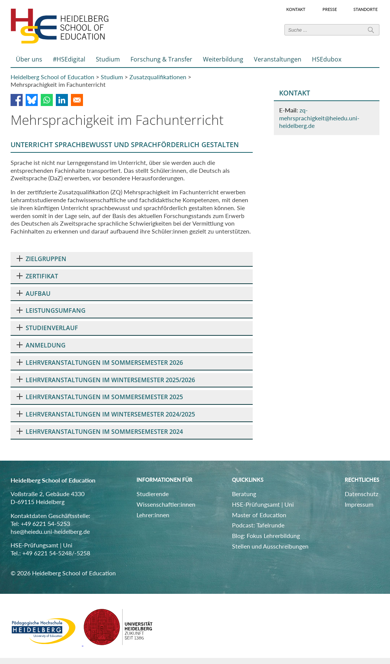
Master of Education (259, 514)
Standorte (365, 9)
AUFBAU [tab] (34, 293)
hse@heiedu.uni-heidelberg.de (50, 531)
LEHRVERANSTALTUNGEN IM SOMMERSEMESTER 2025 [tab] (100, 397)
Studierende (153, 493)
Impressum (359, 504)
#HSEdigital (69, 59)
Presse (329, 9)
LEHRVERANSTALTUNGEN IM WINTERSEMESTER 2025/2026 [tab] (106, 380)
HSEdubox (326, 59)
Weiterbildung (223, 59)
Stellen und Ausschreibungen (270, 546)
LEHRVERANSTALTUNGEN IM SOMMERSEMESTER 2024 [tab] (100, 431)
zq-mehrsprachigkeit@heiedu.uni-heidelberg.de (319, 117)
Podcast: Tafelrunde (258, 525)
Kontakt (296, 9)
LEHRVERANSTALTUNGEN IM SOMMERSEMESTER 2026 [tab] (100, 362)
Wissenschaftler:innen (166, 504)
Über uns (29, 59)
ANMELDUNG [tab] (41, 345)
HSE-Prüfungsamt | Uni (263, 504)
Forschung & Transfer (161, 59)
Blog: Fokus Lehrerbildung (266, 535)
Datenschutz (361, 493)
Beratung (244, 493)
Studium (108, 59)
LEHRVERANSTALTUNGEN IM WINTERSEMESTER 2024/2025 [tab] (106, 414)
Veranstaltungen (277, 59)
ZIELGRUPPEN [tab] (41, 259)
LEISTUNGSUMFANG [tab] (51, 310)
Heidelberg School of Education (52, 76)
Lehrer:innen (153, 514)
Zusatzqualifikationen (157, 76)
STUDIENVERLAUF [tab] (47, 328)
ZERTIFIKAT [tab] (37, 276)
